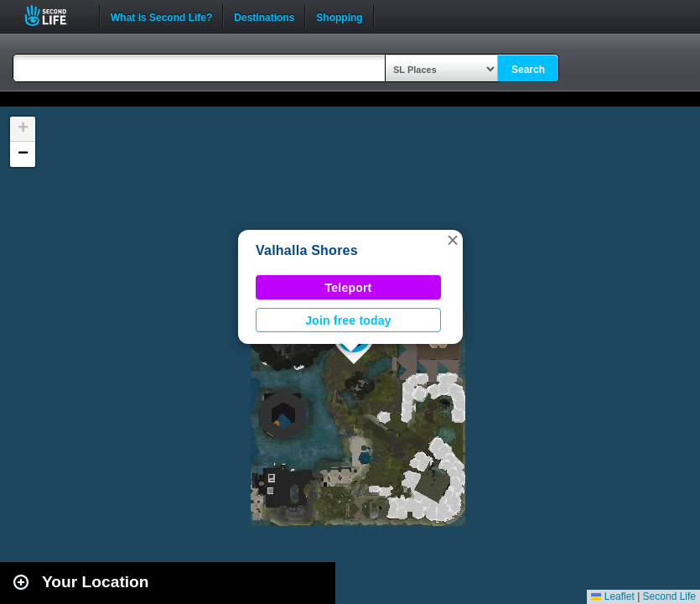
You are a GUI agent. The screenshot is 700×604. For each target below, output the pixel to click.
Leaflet (612, 596)
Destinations (264, 16)
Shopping (339, 16)
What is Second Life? (161, 16)
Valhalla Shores (307, 250)
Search (528, 70)
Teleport (348, 287)
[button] (453, 240)
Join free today (348, 320)
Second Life (54, 15)
